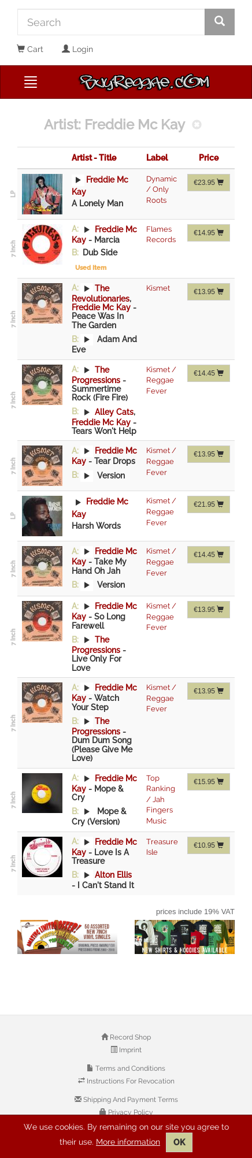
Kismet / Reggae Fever (161, 380)
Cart (30, 49)
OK (179, 1142)
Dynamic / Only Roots (161, 190)
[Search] (111, 22)
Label (157, 157)
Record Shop (129, 1037)
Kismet (158, 288)
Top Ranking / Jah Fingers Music (160, 799)
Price (208, 157)
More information (128, 1141)
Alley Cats (114, 411)
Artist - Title (94, 157)
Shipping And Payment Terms (129, 1100)
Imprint (129, 1050)
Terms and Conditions (129, 1068)
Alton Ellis (113, 874)
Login (77, 49)
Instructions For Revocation (130, 1081)
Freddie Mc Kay (101, 307)
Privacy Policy (129, 1112)
